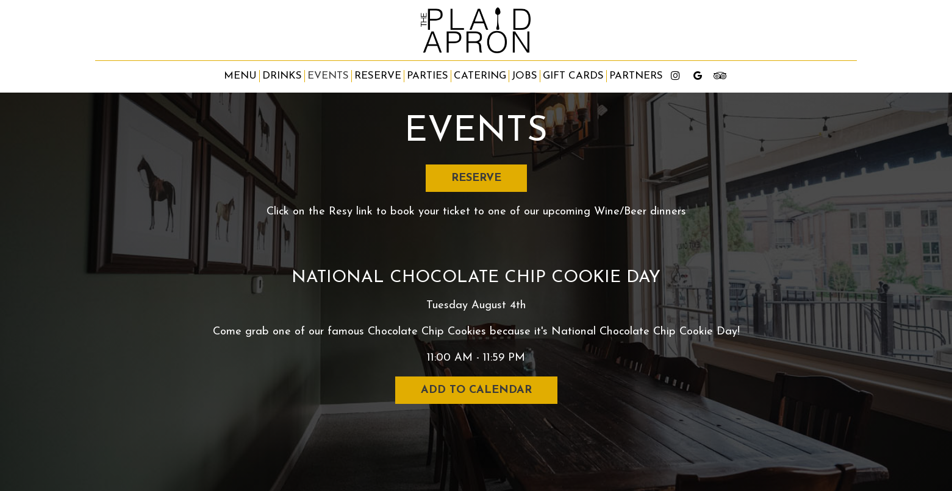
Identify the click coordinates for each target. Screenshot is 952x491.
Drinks (282, 76)
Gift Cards (573, 76)
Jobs (524, 76)
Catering (480, 76)
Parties (427, 76)
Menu (240, 76)
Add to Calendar (476, 390)
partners (636, 76)
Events (328, 76)
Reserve (377, 76)
